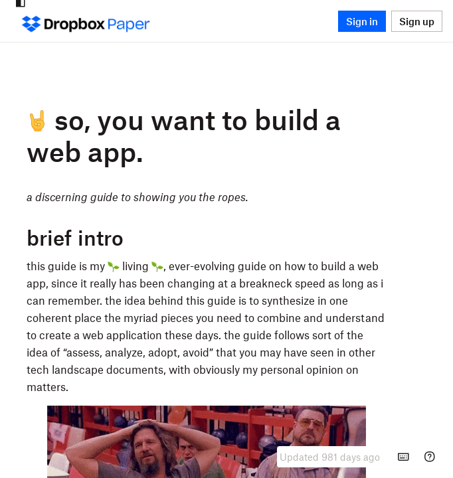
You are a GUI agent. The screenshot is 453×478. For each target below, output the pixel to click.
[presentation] (330, 456)
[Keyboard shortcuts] (403, 456)
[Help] (429, 456)
